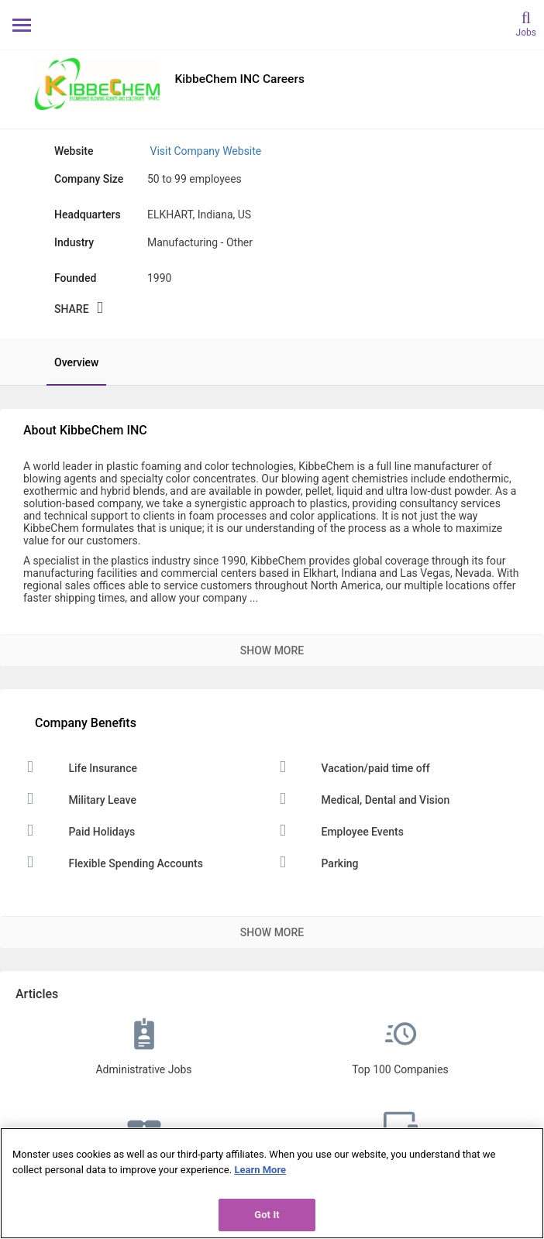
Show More (272, 650)
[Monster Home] (272, 24)
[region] (272, 1183)
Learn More (260, 1170)
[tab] (68, 362)
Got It (267, 1214)
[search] (526, 23)
